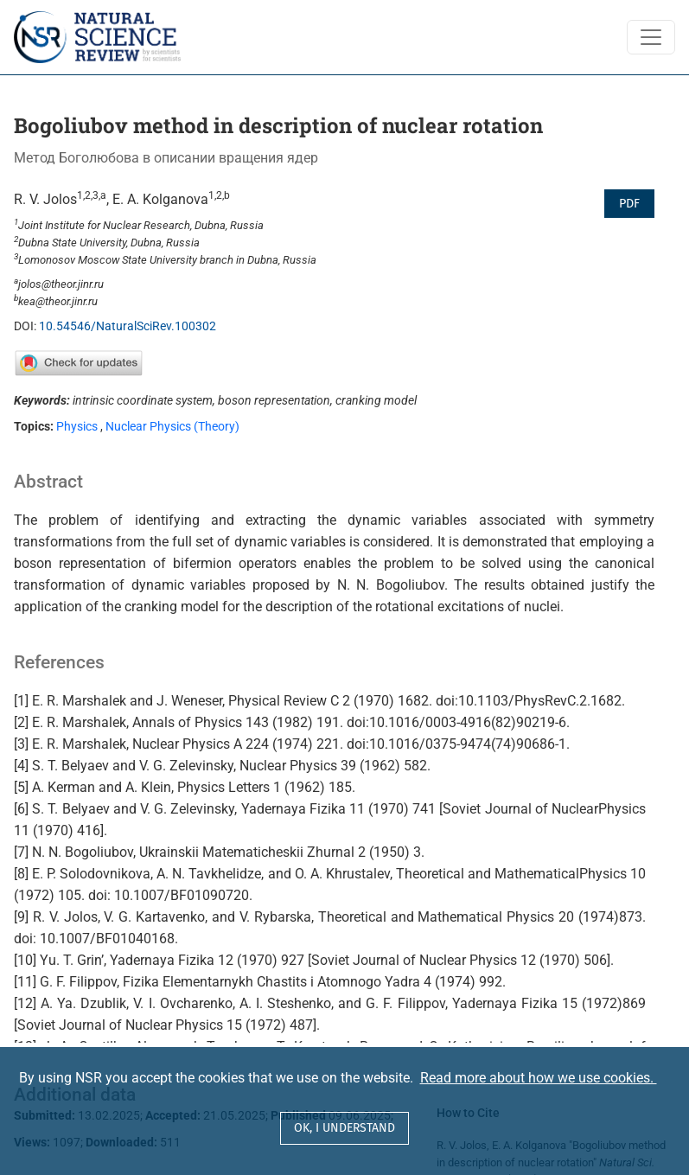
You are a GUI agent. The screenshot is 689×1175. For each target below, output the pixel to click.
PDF (629, 203)
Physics (77, 426)
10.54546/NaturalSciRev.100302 (127, 326)
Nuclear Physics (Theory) (172, 426)
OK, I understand (344, 1128)
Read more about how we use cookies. (538, 1078)
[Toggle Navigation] (651, 37)
